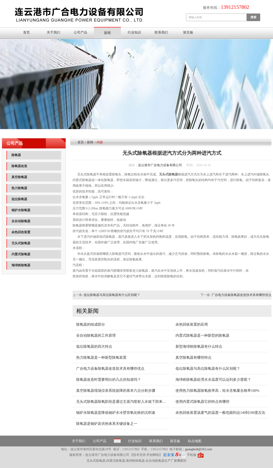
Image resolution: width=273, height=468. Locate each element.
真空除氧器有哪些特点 (193, 357)
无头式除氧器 (20, 243)
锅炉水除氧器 (20, 210)
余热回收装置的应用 (191, 324)
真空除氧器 (19, 177)
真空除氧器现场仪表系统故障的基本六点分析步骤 (115, 390)
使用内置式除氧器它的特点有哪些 (202, 401)
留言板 (188, 32)
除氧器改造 (19, 166)
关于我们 (53, 32)
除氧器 (16, 155)
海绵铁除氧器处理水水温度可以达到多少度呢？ (213, 379)
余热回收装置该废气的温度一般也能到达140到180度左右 (220, 412)
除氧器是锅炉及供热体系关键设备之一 (106, 423)
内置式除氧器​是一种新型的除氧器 (202, 335)
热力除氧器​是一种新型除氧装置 (101, 357)
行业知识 (134, 32)
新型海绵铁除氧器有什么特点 (198, 346)
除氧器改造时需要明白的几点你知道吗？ (108, 379)
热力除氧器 (19, 188)
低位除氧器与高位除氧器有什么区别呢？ (112, 295)
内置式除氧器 (20, 254)
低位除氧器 (19, 199)
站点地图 (194, 441)
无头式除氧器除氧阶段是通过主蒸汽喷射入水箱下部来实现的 (122, 401)
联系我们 (161, 32)
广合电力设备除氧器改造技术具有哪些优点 (241, 295)
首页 (26, 32)
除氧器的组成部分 (90, 324)
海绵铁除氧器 (20, 265)
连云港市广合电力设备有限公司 (160, 165)
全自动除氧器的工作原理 (96, 335)
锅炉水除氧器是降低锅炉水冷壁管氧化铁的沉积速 (115, 412)
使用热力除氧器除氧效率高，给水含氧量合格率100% (217, 390)
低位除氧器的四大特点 (94, 346)
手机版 (191, 455)
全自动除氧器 (20, 221)
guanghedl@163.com (198, 449)
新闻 (107, 33)
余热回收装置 (20, 232)
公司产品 (80, 32)
